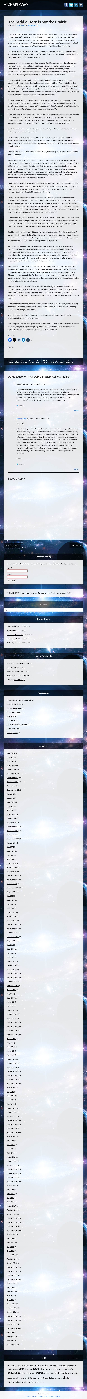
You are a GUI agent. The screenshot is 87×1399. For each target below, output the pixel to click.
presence (17, 362)
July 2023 (10, 896)
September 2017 (13, 1181)
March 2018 (11, 1157)
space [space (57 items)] (31, 1377)
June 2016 (10, 1243)
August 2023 (11, 892)
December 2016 (12, 1218)
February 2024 (12, 867)
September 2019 (13, 1084)
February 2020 (12, 1063)
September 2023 (13, 888)
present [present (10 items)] (74, 1373)
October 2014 (12, 1324)
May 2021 (10, 1002)
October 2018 (12, 1128)
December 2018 (12, 1120)
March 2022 (11, 961)
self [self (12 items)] (17, 1378)
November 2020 (12, 1026)
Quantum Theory (34, 362)
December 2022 (12, 924)
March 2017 (11, 1206)
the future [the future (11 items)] (58, 1378)
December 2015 (12, 1267)
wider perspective (66, 362)
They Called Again (13, 627)
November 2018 (12, 1124)
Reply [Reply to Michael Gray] (76, 469)
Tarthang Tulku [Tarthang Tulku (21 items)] (47, 1378)
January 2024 (12, 871)
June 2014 (10, 1336)
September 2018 (13, 1132)
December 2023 (12, 876)
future (10, 362)
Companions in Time (14, 708)
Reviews (51, 1396)
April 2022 (10, 957)
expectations (69, 361)
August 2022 (11, 941)
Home (29, 1396)
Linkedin (76, 5)
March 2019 (11, 1108)
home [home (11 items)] (52, 1369)
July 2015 (10, 1287)
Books (40, 1396)
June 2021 (10, 998)
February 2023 (12, 916)
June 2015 (10, 1292)
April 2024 (10, 859)
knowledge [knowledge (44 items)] (14, 1372)
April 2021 (10, 1006)
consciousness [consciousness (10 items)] (71, 1365)
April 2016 (10, 1251)
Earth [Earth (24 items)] (21, 1369)
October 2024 (12, 835)
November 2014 (12, 1320)
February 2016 (12, 1259)
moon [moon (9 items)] (51, 1373)
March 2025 (11, 814)
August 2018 (11, 1137)
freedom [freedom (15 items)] (28, 1369)
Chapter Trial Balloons (15, 704)
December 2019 (12, 1071)
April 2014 (10, 1340)
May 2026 (10, 757)
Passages (10, 720)
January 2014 (12, 1345)
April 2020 (10, 1055)
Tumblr (81, 5)
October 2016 (12, 1226)
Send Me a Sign (18, 667)
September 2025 (13, 790)
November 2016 (12, 1222)
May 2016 (10, 1247)
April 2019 (10, 1104)
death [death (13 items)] (9, 1369)
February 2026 (12, 769)
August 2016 (11, 1234)
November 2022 (12, 929)
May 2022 (10, 953)
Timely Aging (11, 729)
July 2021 (10, 994)
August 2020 (11, 1039)
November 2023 (12, 880)
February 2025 (12, 818)
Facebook (66, 5)
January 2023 (12, 920)
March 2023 (11, 912)
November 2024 (12, 831)
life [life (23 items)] (23, 1373)
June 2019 (10, 1096)
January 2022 (12, 969)
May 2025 (10, 806)
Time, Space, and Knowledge (21, 361)
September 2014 (13, 1328)
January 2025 (12, 822)
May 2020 (10, 1051)
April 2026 (10, 761)
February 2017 (12, 1210)
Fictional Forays (12, 712)
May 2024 (10, 855)
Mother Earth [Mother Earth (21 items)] (60, 1373)
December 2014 (12, 1316)
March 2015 (11, 1304)
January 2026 (12, 774)
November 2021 (12, 977)
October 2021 (12, 982)
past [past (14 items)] (69, 1373)
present (24, 362)
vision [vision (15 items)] (24, 1382)
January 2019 (12, 1116)
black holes (47, 361)
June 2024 (10, 851)
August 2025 (11, 794)
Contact (58, 1396)
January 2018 (12, 1165)
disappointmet (57, 361)
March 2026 (11, 765)
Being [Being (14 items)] (32, 1365)
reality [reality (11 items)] (9, 1378)
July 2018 (10, 1141)
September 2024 (13, 839)
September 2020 (13, 1035)
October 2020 (12, 1030)
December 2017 (12, 1169)
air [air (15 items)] (8, 1365)
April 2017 (10, 1202)
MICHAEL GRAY (16, 4)
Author (34, 1396)
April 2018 (10, 1153)
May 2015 (10, 1296)
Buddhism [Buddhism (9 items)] (38, 1365)
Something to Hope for (15, 635)
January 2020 (12, 1067)
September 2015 (13, 1279)
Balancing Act (12, 639)
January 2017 (12, 1214)
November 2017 (12, 1173)
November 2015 (12, 1271)
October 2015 (12, 1275)
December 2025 (12, 778)
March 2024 (11, 863)
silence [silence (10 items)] (21, 1378)
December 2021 (12, 973)
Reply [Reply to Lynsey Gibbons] (76, 410)
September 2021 (13, 986)
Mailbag (10, 716)
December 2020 (12, 1022)
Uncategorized (12, 733)
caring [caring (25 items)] (45, 1365)
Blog (22, 593)
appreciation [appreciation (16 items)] (15, 1365)
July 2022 (10, 945)
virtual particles (53, 362)
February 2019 (12, 1112)
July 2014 (10, 1332)
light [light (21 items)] (28, 1373)
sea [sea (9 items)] (14, 1378)
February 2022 (12, 965)
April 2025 (10, 810)
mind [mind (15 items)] (47, 1373)
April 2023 (10, 908)
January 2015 (12, 1312)
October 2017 (12, 1177)
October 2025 (12, 786)
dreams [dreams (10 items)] (15, 1369)
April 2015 (10, 1300)
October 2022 (12, 933)
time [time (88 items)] (66, 1377)
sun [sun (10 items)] (38, 1378)
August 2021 (11, 990)
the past (44, 362)
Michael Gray (34, 25)
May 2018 (10, 1149)
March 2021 (11, 1010)
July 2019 (10, 1092)
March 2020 (11, 1059)
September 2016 (13, 1230)
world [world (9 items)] (42, 1382)
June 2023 (10, 900)
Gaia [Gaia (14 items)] (42, 1369)
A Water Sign (11, 631)
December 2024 (12, 827)
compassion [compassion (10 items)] (62, 1365)
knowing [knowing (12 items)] (70, 1369)
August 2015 (11, 1283)
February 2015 (12, 1308)
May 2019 (10, 1100)
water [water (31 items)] (31, 1382)
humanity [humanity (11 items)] (63, 1369)
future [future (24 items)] (36, 1369)
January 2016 (12, 1263)
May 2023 (10, 904)
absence (40, 361)
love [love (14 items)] (33, 1373)
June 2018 (10, 1145)
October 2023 (12, 884)
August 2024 (11, 843)
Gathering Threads (14, 643)
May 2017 (10, 1198)
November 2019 (12, 1075)
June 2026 (10, 753)
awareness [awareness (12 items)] (25, 1365)
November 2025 (12, 782)
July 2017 (10, 1190)
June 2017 (10, 1194)
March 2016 (11, 1255)
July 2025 (10, 798)
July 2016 (10, 1238)
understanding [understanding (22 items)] (14, 1382)
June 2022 (10, 949)
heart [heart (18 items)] (47, 1369)
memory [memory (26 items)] (40, 1372)
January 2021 (12, 1018)
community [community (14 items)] (53, 1365)
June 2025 (10, 802)
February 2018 (12, 1161)
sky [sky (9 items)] (26, 1378)
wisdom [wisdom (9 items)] (37, 1382)
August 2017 (11, 1185)
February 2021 (12, 1014)
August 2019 (11, 1088)
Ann (8, 667)
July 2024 (10, 847)
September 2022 (13, 937)
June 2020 (10, 1047)
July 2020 (10, 1043)
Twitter (71, 5)
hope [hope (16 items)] (57, 1369)
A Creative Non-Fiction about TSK (19, 700)
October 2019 (12, 1079)
